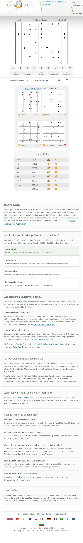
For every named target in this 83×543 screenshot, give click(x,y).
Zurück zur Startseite (55, 513)
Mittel (45, 114)
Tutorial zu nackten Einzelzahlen (39, 339)
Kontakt (61, 528)
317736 (35, 181)
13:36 (62, 115)
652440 (35, 189)
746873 (35, 185)
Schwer (21, 145)
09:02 (38, 115)
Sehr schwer (48, 145)
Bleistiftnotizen (19, 347)
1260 (34, 176)
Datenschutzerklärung (47, 528)
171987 (35, 164)
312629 (35, 172)
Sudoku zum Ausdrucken (27, 477)
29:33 (62, 145)
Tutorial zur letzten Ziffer (44, 324)
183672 (35, 159)
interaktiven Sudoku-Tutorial (46, 344)
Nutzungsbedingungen (28, 528)
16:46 (38, 145)
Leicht (19, 20)
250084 (35, 168)
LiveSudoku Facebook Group (31, 513)
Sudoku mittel (23, 397)
